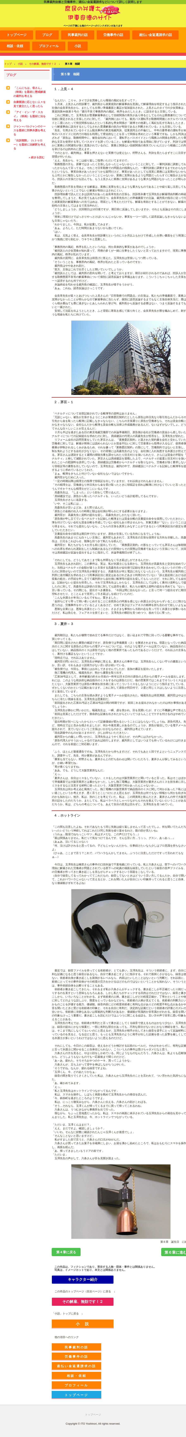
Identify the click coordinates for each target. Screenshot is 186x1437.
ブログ (47, 35)
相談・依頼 (15, 46)
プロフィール (49, 46)
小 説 (82, 1324)
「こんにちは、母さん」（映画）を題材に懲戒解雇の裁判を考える (29, 92)
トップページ (16, 35)
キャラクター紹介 (83, 1279)
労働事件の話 (113, 35)
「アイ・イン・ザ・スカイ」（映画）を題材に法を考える (29, 116)
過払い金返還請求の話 (155, 35)
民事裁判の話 (78, 35)
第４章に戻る (66, 1252)
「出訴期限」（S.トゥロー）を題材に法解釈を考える (29, 144)
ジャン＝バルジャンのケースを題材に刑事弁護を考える (29, 130)
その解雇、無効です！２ (82, 1302)
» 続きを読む (36, 157)
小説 (77, 46)
